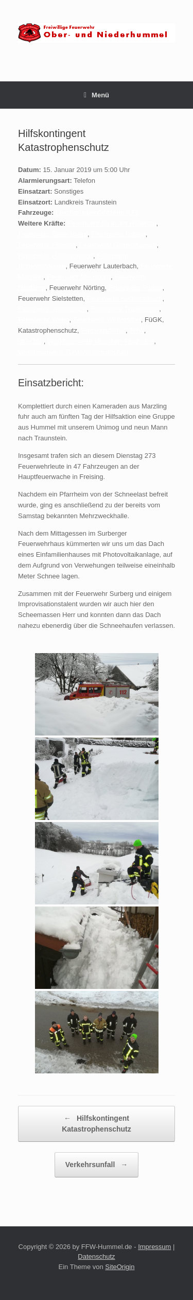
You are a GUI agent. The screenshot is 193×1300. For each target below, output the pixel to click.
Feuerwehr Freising (47, 245)
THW (136, 330)
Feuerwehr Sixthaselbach (125, 298)
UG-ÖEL (31, 341)
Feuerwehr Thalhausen (125, 309)
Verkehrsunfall (96, 1164)
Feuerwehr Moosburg (79, 277)
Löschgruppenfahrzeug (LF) (97, 212)
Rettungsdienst (103, 330)
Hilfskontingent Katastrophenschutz (96, 1123)
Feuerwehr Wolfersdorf (107, 319)
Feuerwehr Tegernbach (52, 309)
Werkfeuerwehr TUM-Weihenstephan (73, 352)
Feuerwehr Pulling (136, 288)
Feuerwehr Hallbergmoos (55, 256)
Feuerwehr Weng (43, 319)
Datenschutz (96, 1256)
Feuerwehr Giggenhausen (117, 245)
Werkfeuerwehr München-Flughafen (100, 341)
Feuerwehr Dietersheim (52, 234)
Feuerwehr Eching (118, 234)
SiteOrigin (119, 1267)
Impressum (154, 1247)
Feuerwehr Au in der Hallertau (111, 223)
